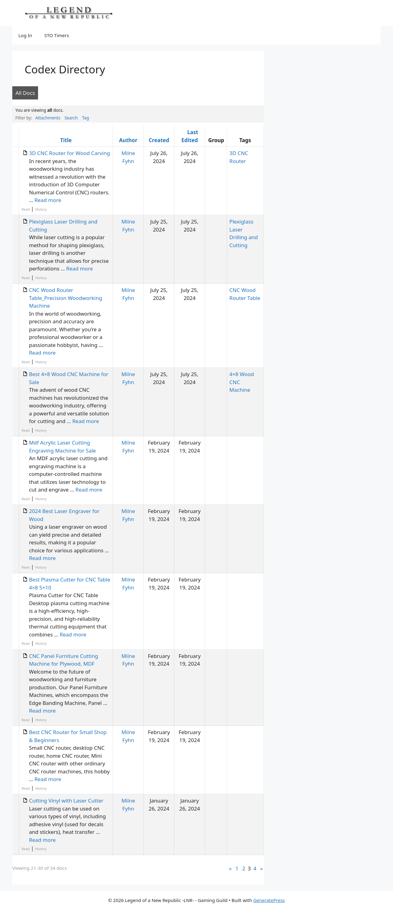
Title (66, 140)
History (41, 209)
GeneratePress (269, 900)
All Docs (25, 92)
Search (71, 118)
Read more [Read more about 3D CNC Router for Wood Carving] (47, 200)
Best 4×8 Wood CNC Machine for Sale (68, 378)
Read (25, 209)
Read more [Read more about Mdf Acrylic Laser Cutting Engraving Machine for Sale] (89, 489)
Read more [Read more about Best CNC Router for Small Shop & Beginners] (47, 779)
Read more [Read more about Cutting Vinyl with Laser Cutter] (42, 839)
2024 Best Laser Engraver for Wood (64, 515)
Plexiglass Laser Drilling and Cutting (63, 225)
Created (159, 140)
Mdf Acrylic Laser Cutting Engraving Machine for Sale (62, 446)
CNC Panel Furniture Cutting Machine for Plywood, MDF (63, 659)
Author (128, 140)
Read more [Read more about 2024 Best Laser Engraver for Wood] (42, 558)
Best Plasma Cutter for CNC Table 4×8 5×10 (69, 583)
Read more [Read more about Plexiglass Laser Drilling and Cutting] (79, 268)
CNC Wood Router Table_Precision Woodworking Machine (65, 297)
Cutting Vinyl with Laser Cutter (66, 800)
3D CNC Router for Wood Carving (69, 153)
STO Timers (56, 35)
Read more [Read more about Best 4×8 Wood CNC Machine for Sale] (85, 421)
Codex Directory (65, 69)
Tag (85, 118)
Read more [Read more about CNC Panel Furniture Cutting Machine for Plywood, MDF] (42, 710)
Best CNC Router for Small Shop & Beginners (68, 736)
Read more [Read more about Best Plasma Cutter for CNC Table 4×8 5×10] (73, 634)
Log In (25, 35)
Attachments (47, 118)
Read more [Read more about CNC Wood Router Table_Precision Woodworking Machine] (42, 352)
